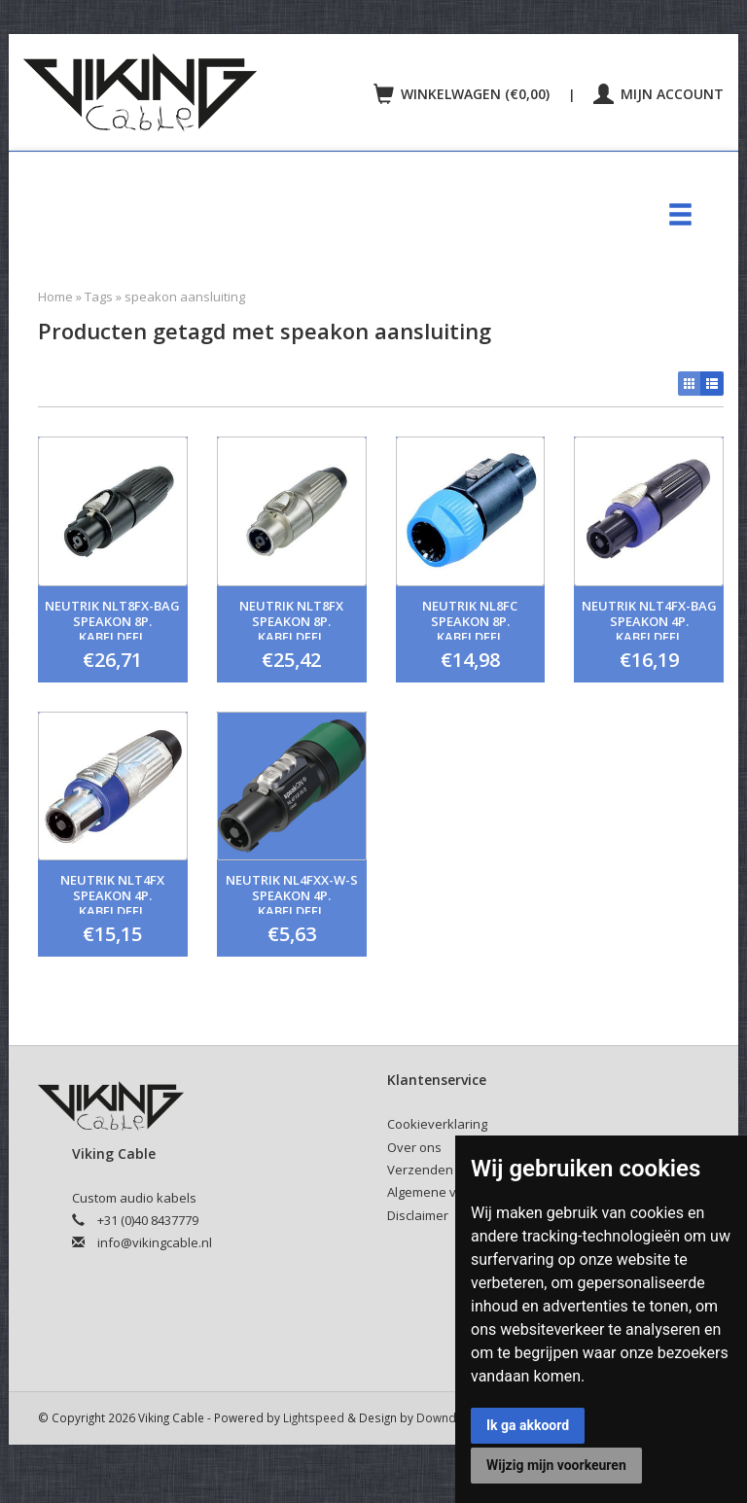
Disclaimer (417, 1215)
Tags (99, 296)
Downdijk (442, 1417)
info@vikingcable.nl (154, 1242)
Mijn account (658, 94)
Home (55, 296)
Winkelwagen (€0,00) (463, 94)
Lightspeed (313, 1417)
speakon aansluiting (184, 296)
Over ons (414, 1147)
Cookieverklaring (437, 1124)
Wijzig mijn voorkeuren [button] (556, 1465)
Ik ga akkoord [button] (527, 1425)
